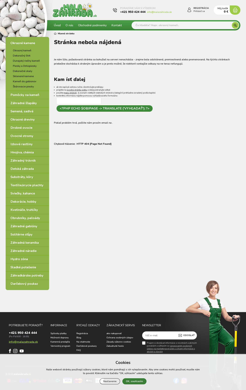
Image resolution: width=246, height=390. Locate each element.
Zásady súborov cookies (118, 341)
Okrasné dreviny (22, 119)
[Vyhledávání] (185, 25)
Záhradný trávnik (23, 160)
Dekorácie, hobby (23, 201)
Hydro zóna (19, 259)
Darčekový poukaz (24, 284)
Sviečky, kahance (22, 193)
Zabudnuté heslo (115, 346)
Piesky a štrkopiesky (25, 66)
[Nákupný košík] (235, 10)
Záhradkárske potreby (26, 275)
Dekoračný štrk (21, 55)
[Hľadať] (235, 25)
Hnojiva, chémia (22, 152)
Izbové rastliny (21, 144)
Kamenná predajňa (60, 341)
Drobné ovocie (21, 128)
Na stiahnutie (83, 341)
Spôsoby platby (58, 333)
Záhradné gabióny (23, 226)
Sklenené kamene (23, 76)
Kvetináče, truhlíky (24, 210)
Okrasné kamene (22, 43)
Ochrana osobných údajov (119, 337)
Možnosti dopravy (60, 337)
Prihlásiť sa (199, 11)
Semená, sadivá (21, 111)
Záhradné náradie (23, 251)
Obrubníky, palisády (25, 218)
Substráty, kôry (21, 177)
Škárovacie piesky (23, 86)
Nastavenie (110, 381)
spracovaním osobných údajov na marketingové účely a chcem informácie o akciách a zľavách (171, 348)
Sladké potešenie (23, 267)
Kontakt (116, 25)
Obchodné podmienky (92, 25)
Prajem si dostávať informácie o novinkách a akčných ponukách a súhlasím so (172, 347)
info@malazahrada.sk (159, 12)
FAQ (78, 350)
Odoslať (189, 335)
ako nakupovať (114, 333)
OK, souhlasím (134, 381)
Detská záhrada (22, 169)
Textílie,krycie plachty (26, 185)
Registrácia (82, 333)
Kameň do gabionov (24, 81)
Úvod (57, 25)
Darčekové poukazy (86, 346)
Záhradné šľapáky (23, 103)
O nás (69, 25)
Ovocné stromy (21, 136)
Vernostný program (60, 346)
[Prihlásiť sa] (189, 10)
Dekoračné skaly (22, 71)
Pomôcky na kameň (24, 95)
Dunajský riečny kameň (26, 61)
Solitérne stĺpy (21, 234)
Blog (78, 337)
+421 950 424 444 (133, 12)
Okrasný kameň (22, 50)
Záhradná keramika (24, 242)
